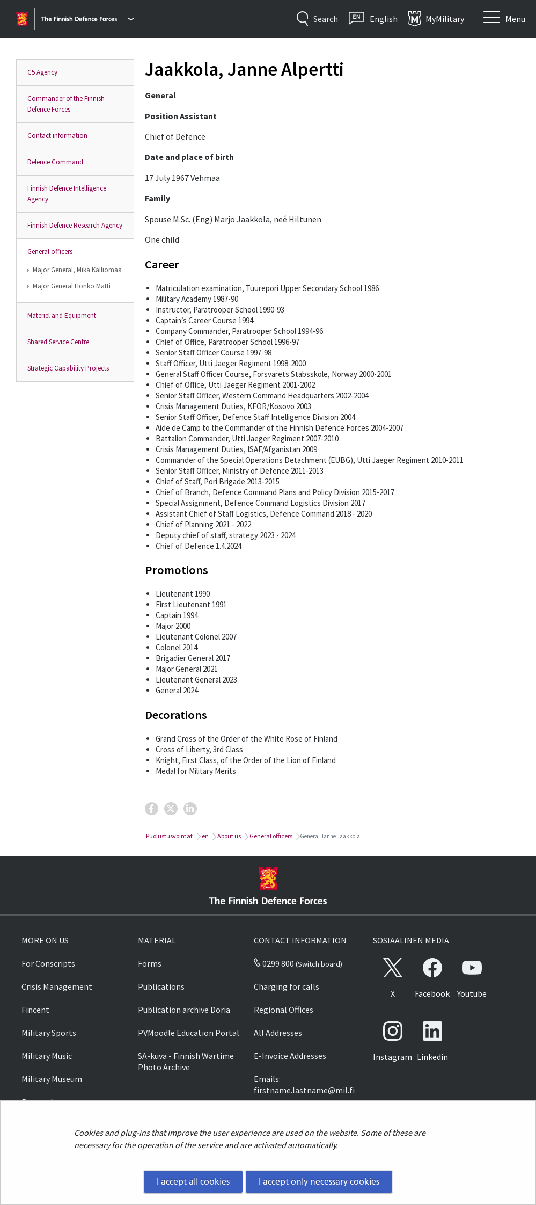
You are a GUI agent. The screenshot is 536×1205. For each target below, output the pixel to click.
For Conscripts (48, 963)
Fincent (35, 1009)
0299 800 (273, 963)
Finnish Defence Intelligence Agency (66, 194)
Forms (149, 963)
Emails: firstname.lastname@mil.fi (304, 1084)
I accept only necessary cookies (319, 1181)
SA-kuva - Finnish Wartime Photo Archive (186, 1061)
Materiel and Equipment (61, 315)
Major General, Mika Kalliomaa (77, 269)
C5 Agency (42, 72)
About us (228, 836)
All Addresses (278, 1032)
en (205, 836)
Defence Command (55, 161)
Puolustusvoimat (169, 836)
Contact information (57, 135)
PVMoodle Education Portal (188, 1032)
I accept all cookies (193, 1181)
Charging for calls (286, 986)
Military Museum (51, 1078)
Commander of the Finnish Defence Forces (66, 104)
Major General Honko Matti (72, 286)
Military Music (46, 1055)
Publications (161, 986)
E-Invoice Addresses (290, 1055)
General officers (49, 251)
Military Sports (48, 1032)
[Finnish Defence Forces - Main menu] (87, 19)
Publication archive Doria (184, 1009)
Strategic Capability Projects (68, 368)
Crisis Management (56, 986)
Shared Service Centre (58, 341)
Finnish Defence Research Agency (74, 225)
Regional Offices (283, 1009)
